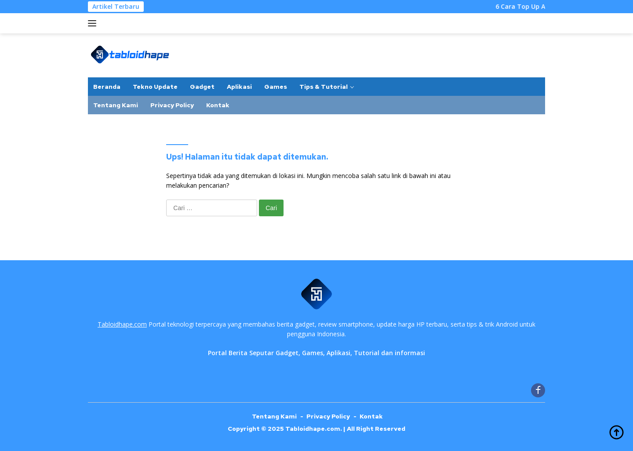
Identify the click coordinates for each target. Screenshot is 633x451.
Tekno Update (155, 87)
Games (275, 87)
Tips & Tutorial (323, 87)
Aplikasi (239, 87)
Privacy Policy (172, 105)
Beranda (106, 87)
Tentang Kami (115, 105)
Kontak (217, 105)
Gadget (202, 87)
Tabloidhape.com (122, 324)
